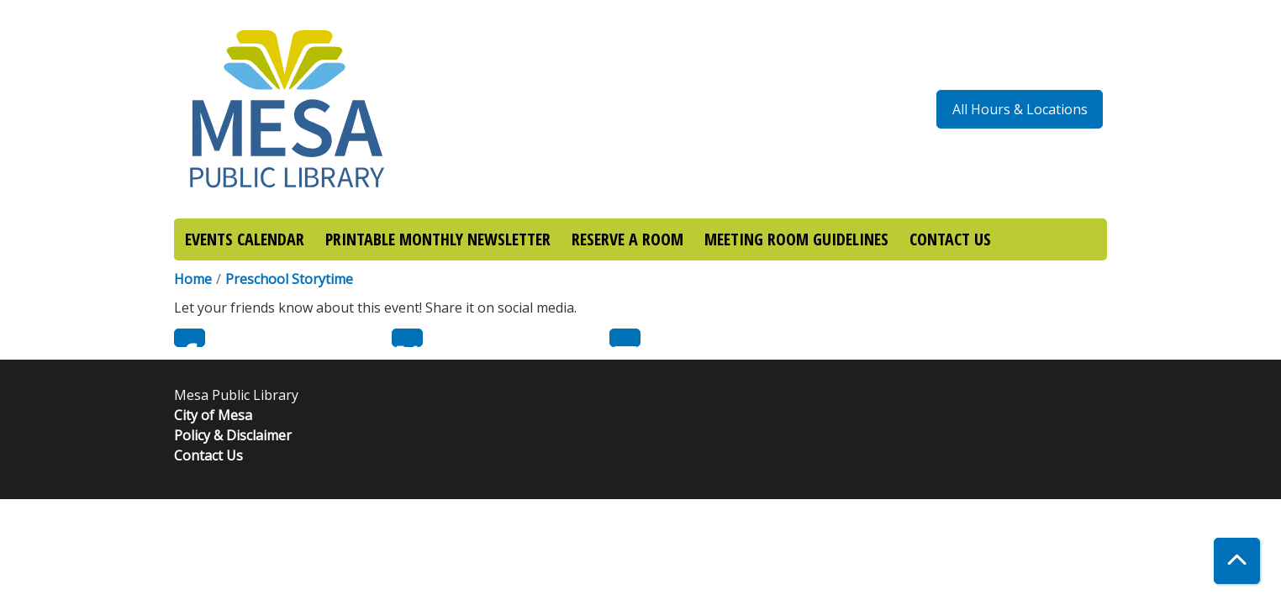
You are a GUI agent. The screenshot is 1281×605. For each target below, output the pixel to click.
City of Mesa (213, 415)
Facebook (189, 338)
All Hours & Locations (1020, 109)
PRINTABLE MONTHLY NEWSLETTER (438, 239)
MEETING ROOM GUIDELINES (796, 239)
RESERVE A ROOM (627, 239)
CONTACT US (950, 239)
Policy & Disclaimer (233, 435)
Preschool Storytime (289, 279)
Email (624, 338)
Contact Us (208, 455)
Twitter (407, 338)
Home (193, 279)
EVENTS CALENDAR (244, 239)
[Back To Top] (1237, 561)
